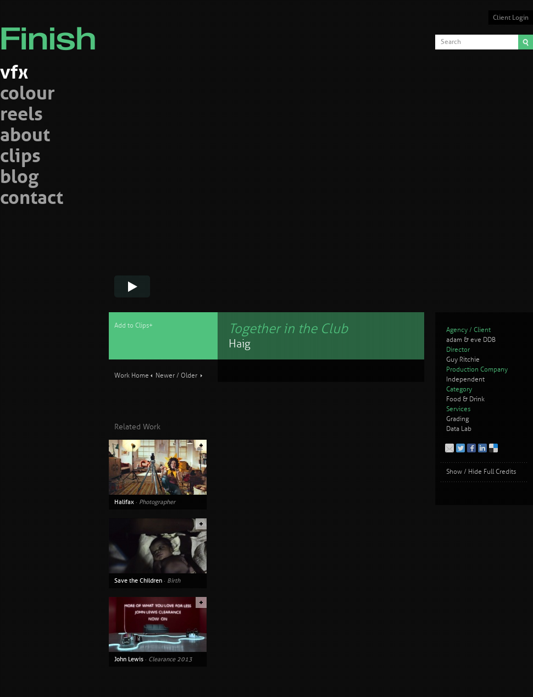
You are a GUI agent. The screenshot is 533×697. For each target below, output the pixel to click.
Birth (173, 580)
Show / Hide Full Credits (481, 472)
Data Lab (458, 429)
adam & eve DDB (471, 340)
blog (19, 178)
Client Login (511, 17)
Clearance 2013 (170, 659)
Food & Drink (465, 399)
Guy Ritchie (463, 360)
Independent (465, 379)
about (25, 136)
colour (27, 94)
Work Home (131, 376)
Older (189, 376)
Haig (240, 344)
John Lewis (128, 659)
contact (31, 199)
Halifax (124, 502)
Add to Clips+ (133, 326)
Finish (51, 31)
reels (21, 115)
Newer (165, 376)
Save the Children (138, 580)
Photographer (157, 502)
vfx (14, 74)
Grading (457, 419)
